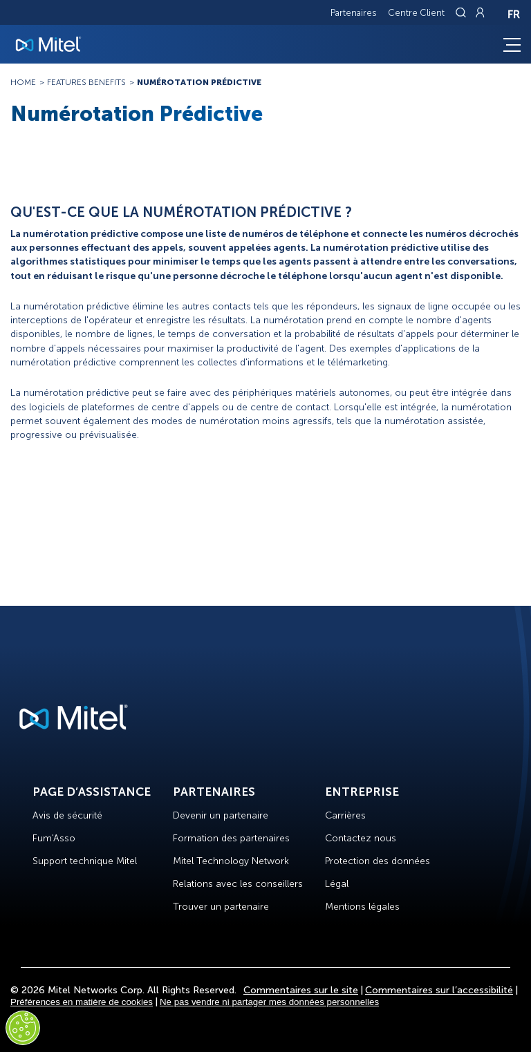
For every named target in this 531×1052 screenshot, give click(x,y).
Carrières (345, 815)
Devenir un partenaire (220, 815)
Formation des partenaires (231, 838)
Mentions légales (362, 906)
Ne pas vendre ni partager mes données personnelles (269, 1002)
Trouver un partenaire (221, 906)
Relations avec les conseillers (238, 884)
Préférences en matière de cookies (81, 1002)
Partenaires (353, 13)
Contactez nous (360, 838)
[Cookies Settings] (23, 1028)
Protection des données (377, 861)
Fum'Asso (53, 838)
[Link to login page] (480, 12)
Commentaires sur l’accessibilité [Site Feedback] (439, 990)
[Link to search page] (462, 12)
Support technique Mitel (84, 861)
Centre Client (416, 13)
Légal (336, 884)
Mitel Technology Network (231, 861)
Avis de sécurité (67, 815)
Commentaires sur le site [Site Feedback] (300, 990)
